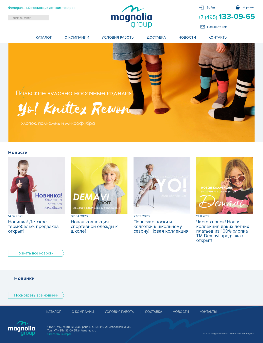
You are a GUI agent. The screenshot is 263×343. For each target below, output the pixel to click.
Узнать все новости (36, 253)
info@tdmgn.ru (87, 330)
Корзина (249, 7)
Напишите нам (217, 26)
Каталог (44, 37)
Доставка (156, 37)
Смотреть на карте (59, 334)
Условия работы (118, 37)
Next (240, 92)
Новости (187, 37)
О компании (77, 37)
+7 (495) (226, 16)
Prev (22, 92)
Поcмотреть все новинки (36, 295)
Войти (211, 7)
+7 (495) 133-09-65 (65, 330)
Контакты (218, 37)
